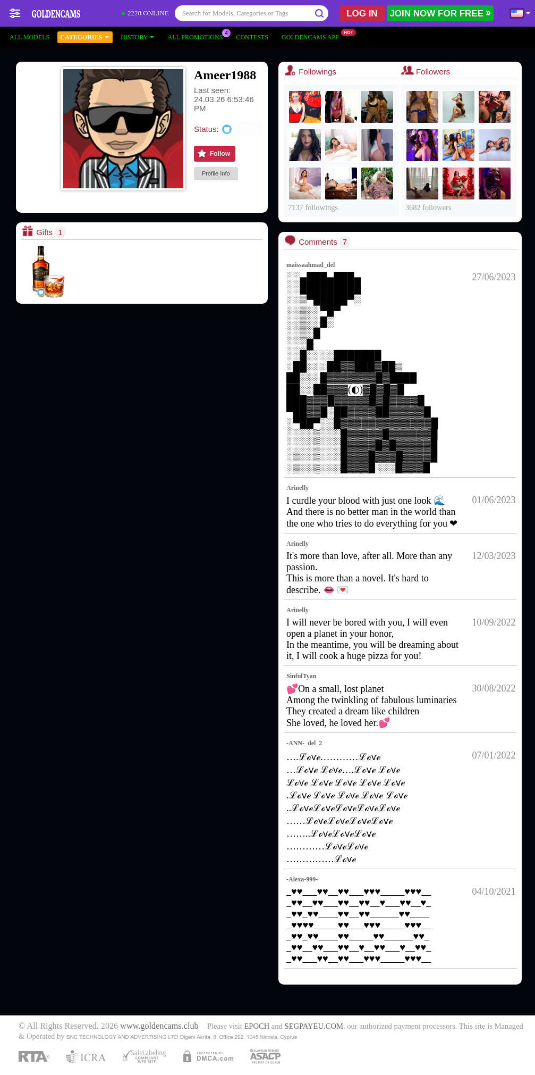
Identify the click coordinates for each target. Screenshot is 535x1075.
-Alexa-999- (302, 879)
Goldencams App (313, 36)
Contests (252, 37)
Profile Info (216, 173)
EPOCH (256, 1026)
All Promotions (197, 36)
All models (29, 37)
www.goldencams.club (159, 1026)
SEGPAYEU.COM (314, 1026)
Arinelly (297, 487)
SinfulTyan (301, 676)
